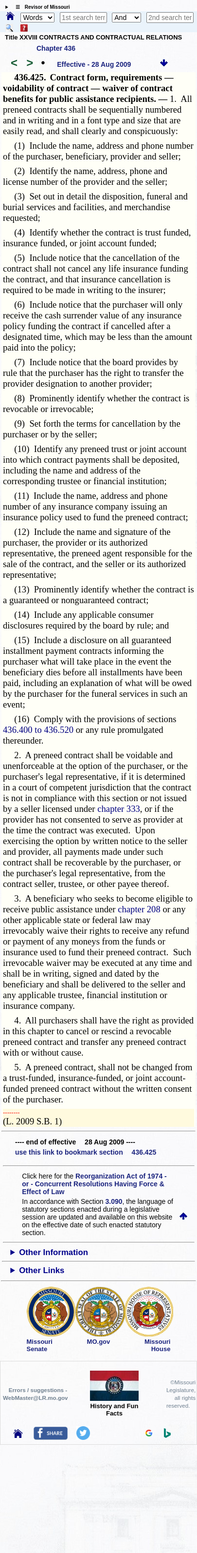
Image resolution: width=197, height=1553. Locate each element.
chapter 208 (139, 909)
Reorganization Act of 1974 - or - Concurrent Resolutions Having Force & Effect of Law (94, 1184)
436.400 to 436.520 (38, 730)
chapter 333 (118, 809)
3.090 (114, 1201)
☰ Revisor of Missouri (40, 7)
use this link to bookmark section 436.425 (85, 1152)
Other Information (53, 1252)
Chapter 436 (55, 48)
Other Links (41, 1270)
